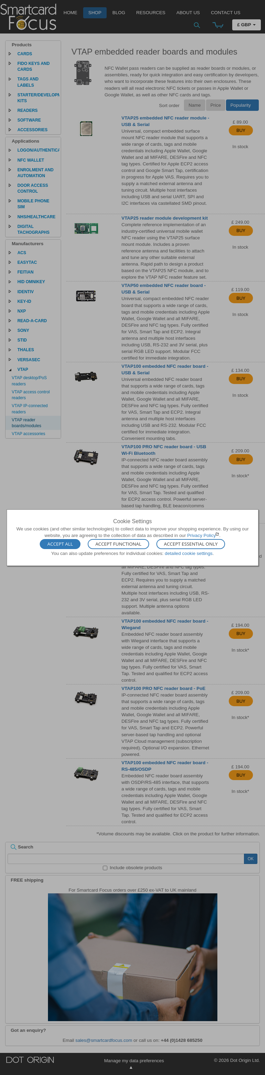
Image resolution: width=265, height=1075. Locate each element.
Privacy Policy (201, 535)
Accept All (60, 544)
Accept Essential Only (191, 544)
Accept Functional (118, 544)
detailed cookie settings (189, 553)
